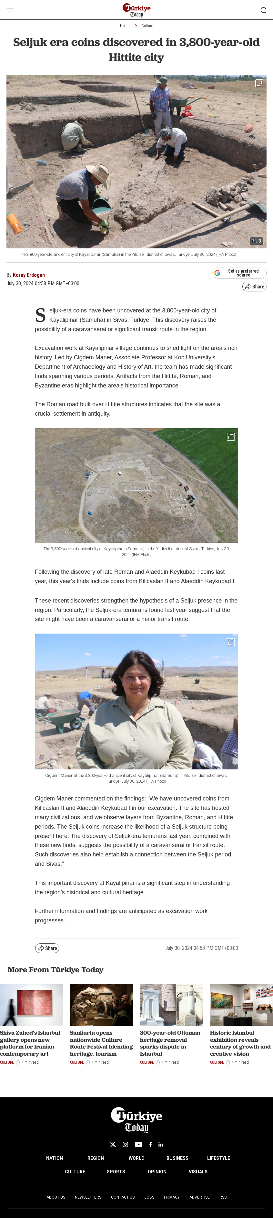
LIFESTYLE (218, 1158)
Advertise (199, 1197)
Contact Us (123, 1197)
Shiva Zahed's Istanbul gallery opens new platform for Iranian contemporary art (30, 1043)
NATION (54, 1158)
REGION (95, 1158)
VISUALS (198, 1171)
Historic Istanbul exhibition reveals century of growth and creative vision (240, 1043)
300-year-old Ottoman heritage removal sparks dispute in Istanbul (170, 1043)
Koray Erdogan (29, 275)
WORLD (137, 1158)
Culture (147, 26)
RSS (223, 1197)
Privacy (172, 1197)
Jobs (149, 1197)
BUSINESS (177, 1158)
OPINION (157, 1171)
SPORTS (116, 1171)
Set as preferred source (236, 272)
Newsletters (88, 1197)
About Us (55, 1197)
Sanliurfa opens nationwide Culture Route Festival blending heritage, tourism (101, 1043)
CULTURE (75, 1171)
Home (124, 26)
